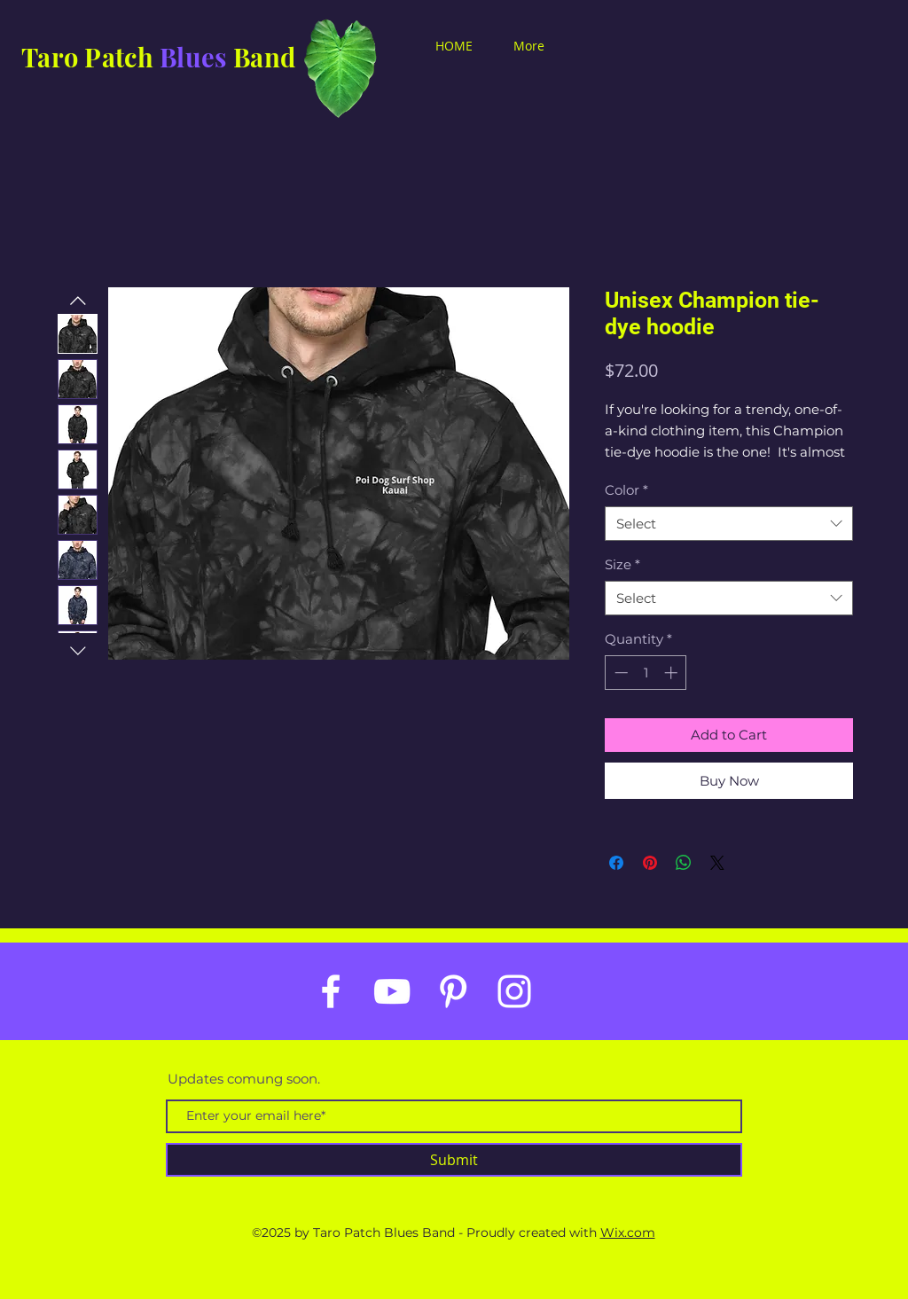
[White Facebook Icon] (331, 991)
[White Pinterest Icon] (453, 991)
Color (626, 489)
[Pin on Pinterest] (650, 862)
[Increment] (673, 672)
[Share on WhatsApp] (683, 862)
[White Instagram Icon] (514, 991)
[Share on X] (717, 862)
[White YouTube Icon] (392, 991)
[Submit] (454, 1160)
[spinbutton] (646, 672)
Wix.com (627, 1232)
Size (622, 564)
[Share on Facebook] (616, 862)
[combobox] (729, 523)
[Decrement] (619, 672)
